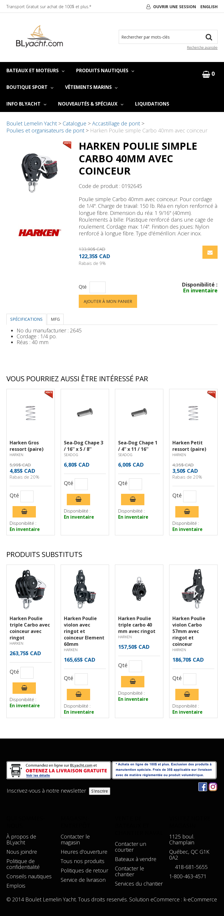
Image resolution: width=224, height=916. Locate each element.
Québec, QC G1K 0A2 (189, 854)
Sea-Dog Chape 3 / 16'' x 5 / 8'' (83, 445)
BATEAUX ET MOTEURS (35, 70)
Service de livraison (83, 879)
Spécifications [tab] (26, 319)
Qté (83, 287)
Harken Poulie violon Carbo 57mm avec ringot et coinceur (188, 631)
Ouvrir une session (174, 6)
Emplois (15, 885)
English (209, 6)
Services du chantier (139, 883)
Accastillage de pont (116, 123)
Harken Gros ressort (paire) (26, 445)
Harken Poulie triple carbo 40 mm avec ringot (136, 624)
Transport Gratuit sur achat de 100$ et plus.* (48, 6)
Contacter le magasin (75, 839)
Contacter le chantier (129, 871)
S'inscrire (99, 791)
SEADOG (71, 454)
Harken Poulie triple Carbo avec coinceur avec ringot (30, 628)
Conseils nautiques (29, 876)
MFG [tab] (55, 319)
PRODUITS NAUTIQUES (105, 70)
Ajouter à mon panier (108, 301)
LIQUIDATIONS (152, 104)
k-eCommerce (200, 899)
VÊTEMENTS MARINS (91, 87)
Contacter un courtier (130, 846)
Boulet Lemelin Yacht (31, 123)
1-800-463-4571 (187, 876)
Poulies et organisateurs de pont (45, 130)
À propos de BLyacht (21, 839)
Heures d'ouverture (84, 851)
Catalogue (74, 123)
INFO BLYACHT (26, 104)
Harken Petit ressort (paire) (189, 445)
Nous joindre (21, 851)
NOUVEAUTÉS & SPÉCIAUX (90, 104)
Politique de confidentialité (23, 864)
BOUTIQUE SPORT (29, 87)
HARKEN (16, 454)
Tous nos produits (82, 861)
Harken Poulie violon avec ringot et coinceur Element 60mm (84, 631)
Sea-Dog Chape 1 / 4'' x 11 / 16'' (138, 445)
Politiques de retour (84, 870)
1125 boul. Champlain (181, 839)
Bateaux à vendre (135, 858)
